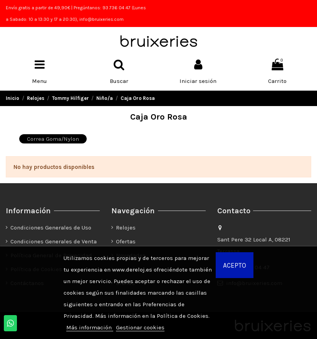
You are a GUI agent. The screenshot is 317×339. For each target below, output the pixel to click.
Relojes (126, 227)
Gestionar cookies (140, 327)
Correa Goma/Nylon (53, 138)
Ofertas (126, 241)
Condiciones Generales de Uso (50, 227)
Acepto (234, 265)
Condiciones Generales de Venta (53, 241)
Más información (89, 327)
